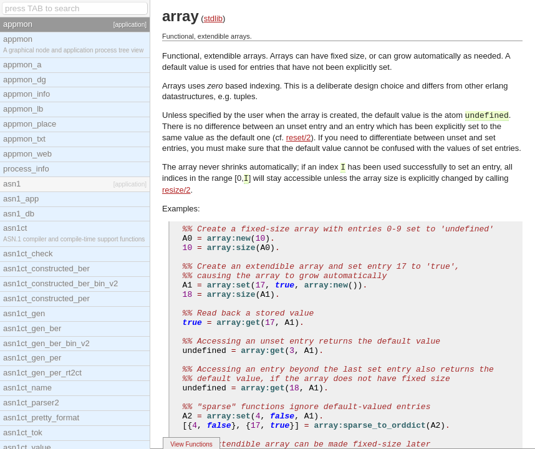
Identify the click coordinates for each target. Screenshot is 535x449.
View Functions (191, 444)
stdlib (213, 18)
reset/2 (298, 137)
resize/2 (176, 190)
